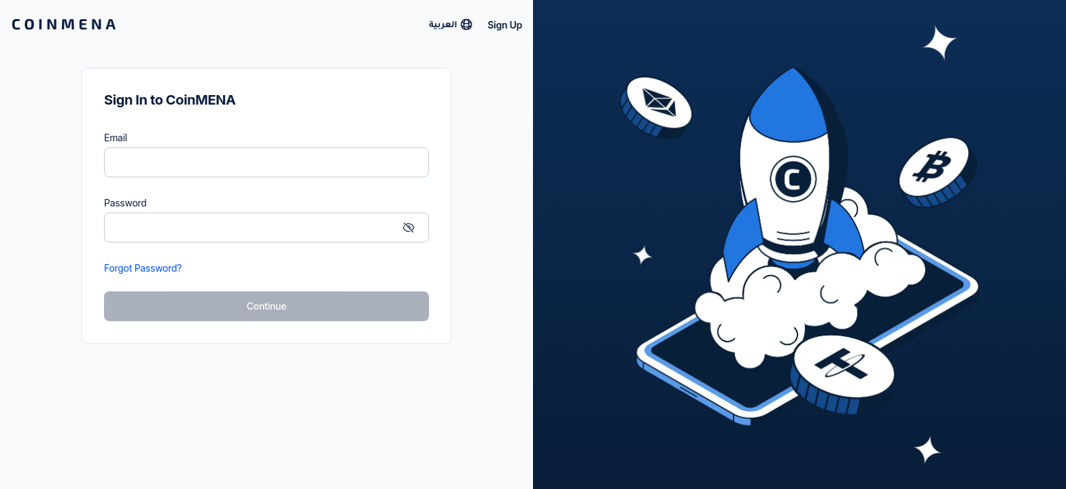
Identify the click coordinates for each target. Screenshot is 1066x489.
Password (125, 203)
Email (115, 137)
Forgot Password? (143, 268)
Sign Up (504, 25)
